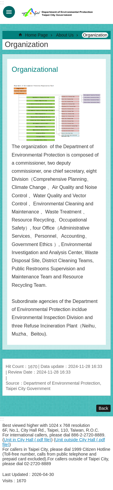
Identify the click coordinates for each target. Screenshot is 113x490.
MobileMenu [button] (9, 12)
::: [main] (4, 28)
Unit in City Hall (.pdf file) (27, 439)
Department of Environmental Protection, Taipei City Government (58, 12)
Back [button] (103, 408)
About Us (65, 35)
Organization (95, 35)
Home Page (36, 35)
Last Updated (15, 474)
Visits (7, 480)
